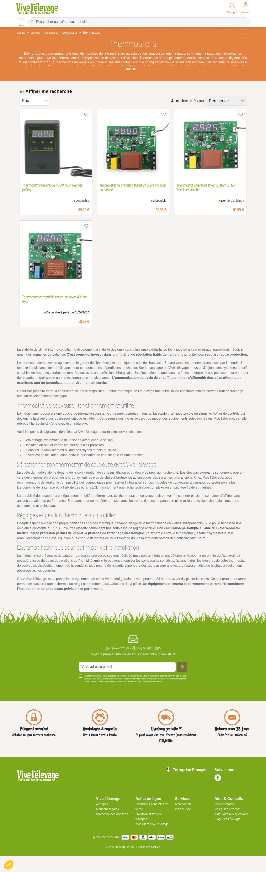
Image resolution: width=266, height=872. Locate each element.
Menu (21, 22)
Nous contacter (225, 815)
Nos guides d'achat (228, 820)
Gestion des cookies (148, 863)
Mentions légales (108, 820)
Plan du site (183, 820)
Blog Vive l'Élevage (228, 835)
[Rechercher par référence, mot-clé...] (139, 21)
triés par (197, 112)
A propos (102, 815)
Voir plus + (24, 699)
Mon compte (184, 815)
